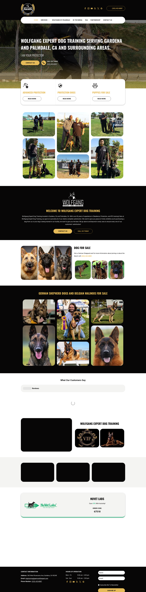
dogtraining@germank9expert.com (36, 569)
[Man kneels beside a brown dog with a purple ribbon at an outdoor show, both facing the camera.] (73, 333)
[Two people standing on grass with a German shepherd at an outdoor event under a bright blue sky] (107, 137)
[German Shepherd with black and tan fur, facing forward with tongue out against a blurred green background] (116, 269)
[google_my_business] (101, 8)
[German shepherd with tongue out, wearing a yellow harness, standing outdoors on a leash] (39, 317)
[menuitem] (35, 20)
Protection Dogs (66, 92)
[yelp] (95, 8)
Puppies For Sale (101, 92)
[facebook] (85, 8)
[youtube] (91, 8)
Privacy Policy (121, 589)
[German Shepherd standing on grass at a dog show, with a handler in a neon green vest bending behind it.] (100, 269)
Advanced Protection (34, 92)
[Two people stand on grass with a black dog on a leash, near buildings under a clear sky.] (39, 129)
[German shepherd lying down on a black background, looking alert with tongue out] (112, 428)
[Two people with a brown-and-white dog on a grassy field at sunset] (73, 146)
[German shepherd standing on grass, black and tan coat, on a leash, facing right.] (83, 269)
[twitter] (98, 8)
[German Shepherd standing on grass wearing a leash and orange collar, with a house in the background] (107, 324)
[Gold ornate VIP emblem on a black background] (87, 428)
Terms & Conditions (112, 589)
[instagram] (88, 8)
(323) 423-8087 (52, 64)
